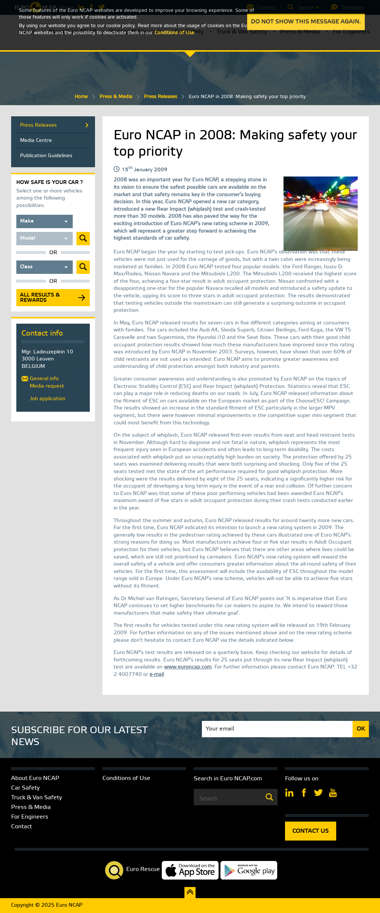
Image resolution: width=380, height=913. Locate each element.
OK (361, 728)
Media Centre (36, 140)
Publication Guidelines (46, 156)
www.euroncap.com (188, 667)
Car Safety (25, 787)
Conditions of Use (126, 778)
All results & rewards (40, 298)
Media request (47, 386)
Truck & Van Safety (36, 797)
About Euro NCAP (35, 778)
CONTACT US (310, 831)
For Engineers (29, 816)
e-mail (157, 674)
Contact (21, 826)
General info (44, 379)
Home (81, 97)
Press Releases (160, 97)
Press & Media (115, 97)
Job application (47, 399)
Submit (83, 238)
